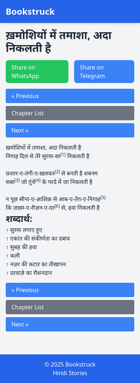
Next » (19, 130)
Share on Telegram (92, 71)
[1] (63, 154)
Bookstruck (30, 11)
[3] (17, 180)
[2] (57, 172)
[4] (37, 180)
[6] (57, 206)
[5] (103, 197)
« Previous (25, 96)
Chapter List (27, 113)
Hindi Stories (70, 373)
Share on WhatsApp (25, 71)
